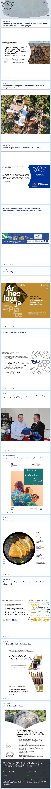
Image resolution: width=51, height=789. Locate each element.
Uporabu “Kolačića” (26, 766)
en (48, 2)
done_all (46, 761)
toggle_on (28, 775)
